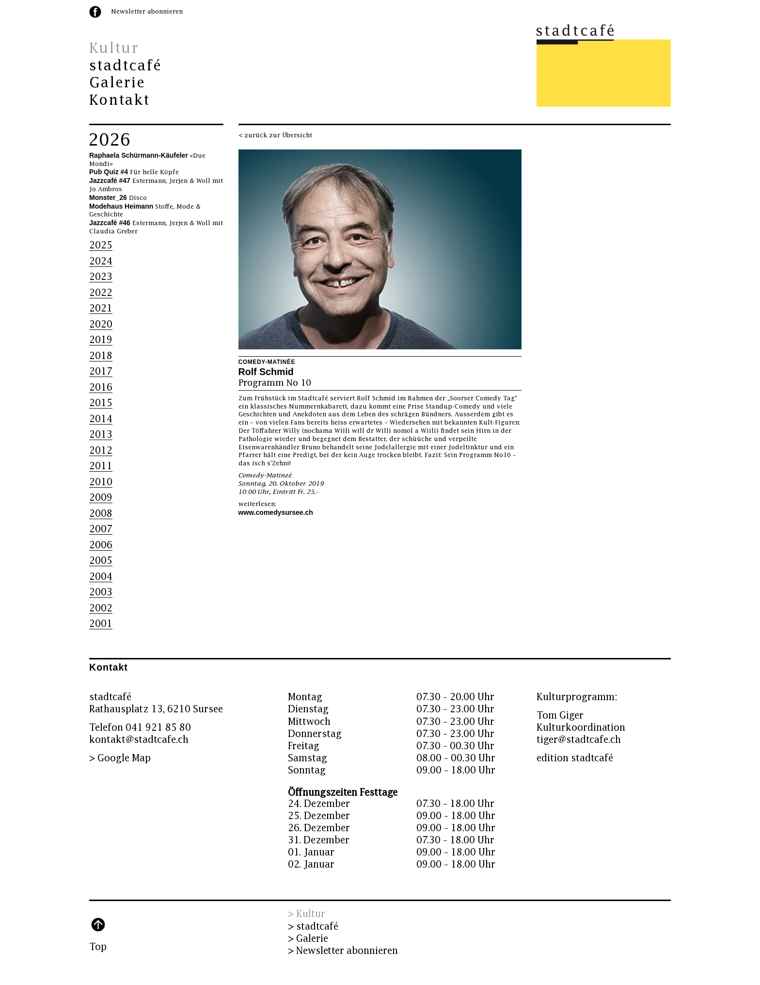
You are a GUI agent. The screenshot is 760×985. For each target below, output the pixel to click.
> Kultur (306, 914)
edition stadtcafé (575, 758)
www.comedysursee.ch (275, 512)
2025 (100, 245)
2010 (100, 482)
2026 (109, 140)
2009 (100, 497)
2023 (100, 277)
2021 (100, 308)
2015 (100, 403)
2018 (100, 356)
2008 (100, 514)
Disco (118, 198)
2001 (100, 624)
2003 (100, 592)
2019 (100, 340)
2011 (100, 466)
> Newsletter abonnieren (343, 951)
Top (98, 947)
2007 (100, 529)
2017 (100, 371)
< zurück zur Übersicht (275, 135)
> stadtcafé (313, 926)
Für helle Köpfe (134, 172)
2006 (100, 545)
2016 (100, 387)
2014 (100, 419)
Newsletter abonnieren (147, 11)
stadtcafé (125, 66)
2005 (100, 561)
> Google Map (120, 758)
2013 (100, 434)
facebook (95, 12)
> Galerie (308, 939)
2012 (100, 450)
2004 (100, 577)
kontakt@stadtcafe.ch (139, 740)
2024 (100, 261)
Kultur (114, 48)
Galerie (117, 83)
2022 (100, 293)
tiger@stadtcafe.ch (579, 740)
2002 (100, 608)
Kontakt (119, 100)
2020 (100, 324)
